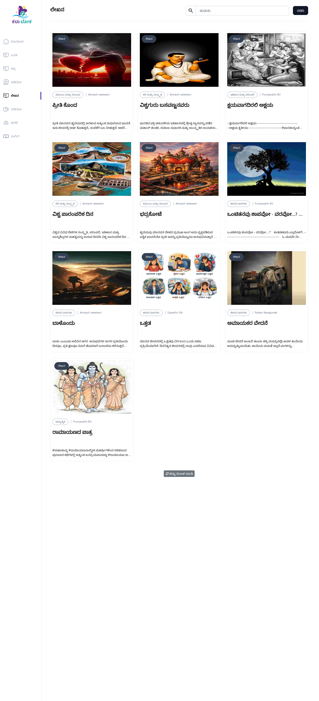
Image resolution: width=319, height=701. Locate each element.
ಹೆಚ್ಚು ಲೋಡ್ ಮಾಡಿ (179, 473)
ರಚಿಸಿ (300, 10)
